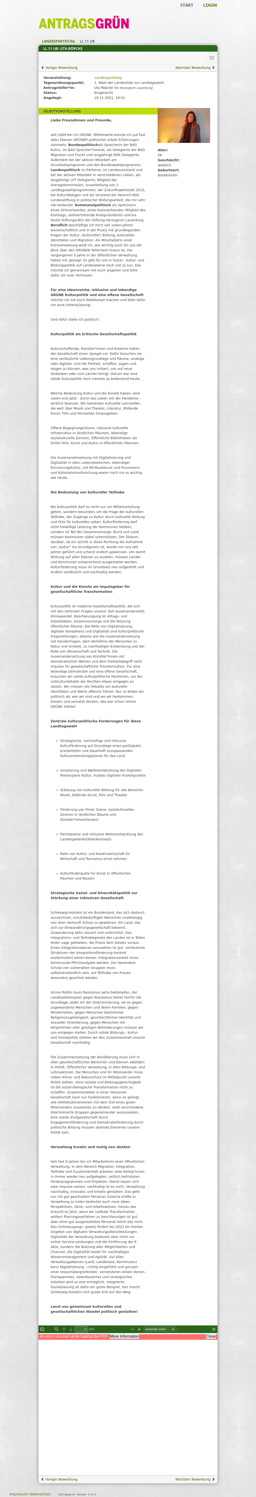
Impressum (19, 1494)
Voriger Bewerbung (59, 68)
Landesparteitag (108, 78)
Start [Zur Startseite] (186, 5)
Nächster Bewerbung (195, 68)
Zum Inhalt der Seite (20, 11)
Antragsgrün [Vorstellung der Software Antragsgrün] (66, 1494)
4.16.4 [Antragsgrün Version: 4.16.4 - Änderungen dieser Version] (92, 1494)
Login (210, 5)
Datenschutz (40, 1494)
